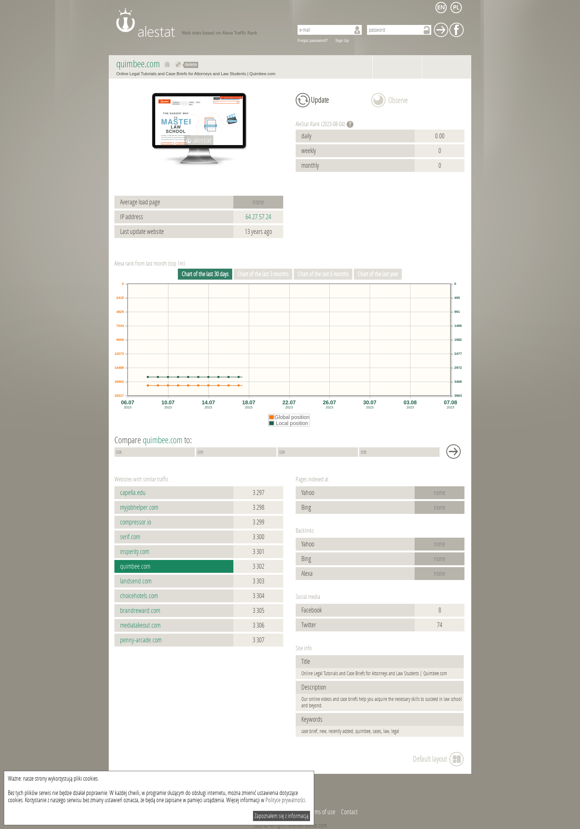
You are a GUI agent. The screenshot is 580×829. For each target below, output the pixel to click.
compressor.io (135, 522)
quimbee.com (135, 566)
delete (191, 64)
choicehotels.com (139, 596)
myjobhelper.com (139, 507)
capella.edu (133, 493)
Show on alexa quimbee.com (167, 64)
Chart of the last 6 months (323, 274)
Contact (349, 812)
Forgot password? (313, 41)
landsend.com (135, 581)
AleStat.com (200, 22)
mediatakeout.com (140, 625)
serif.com (130, 537)
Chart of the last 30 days (205, 274)
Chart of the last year (378, 274)
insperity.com (134, 552)
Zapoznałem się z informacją (282, 816)
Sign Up (342, 41)
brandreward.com (140, 610)
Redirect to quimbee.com (178, 64)
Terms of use (321, 812)
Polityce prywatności (285, 800)
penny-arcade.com (141, 640)
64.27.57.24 (258, 217)
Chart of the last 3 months (263, 274)
